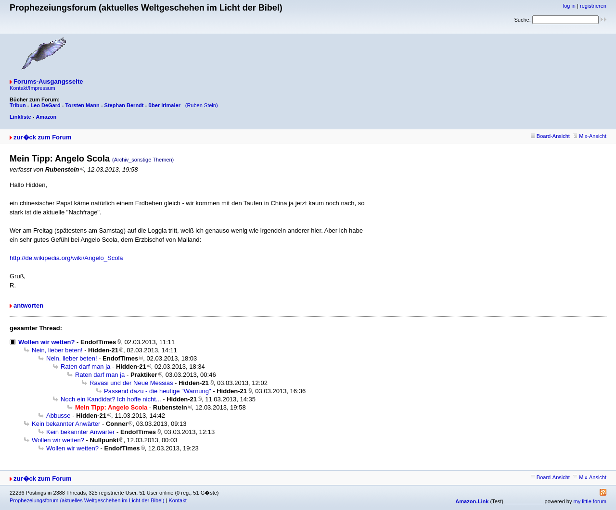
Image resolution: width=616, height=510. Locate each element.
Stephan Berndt (124, 105)
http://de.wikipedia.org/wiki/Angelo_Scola (66, 257)
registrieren (593, 6)
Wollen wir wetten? (46, 342)
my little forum (590, 501)
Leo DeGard (45, 105)
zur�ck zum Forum (42, 137)
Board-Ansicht (550, 136)
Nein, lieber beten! (57, 350)
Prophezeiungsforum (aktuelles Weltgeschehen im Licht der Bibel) (87, 500)
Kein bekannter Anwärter (66, 423)
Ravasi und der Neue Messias (131, 382)
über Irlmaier (164, 105)
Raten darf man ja (85, 366)
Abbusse (58, 415)
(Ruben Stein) (201, 105)
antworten (28, 305)
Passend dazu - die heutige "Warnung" (157, 391)
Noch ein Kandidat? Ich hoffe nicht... (111, 399)
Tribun (18, 105)
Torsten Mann (82, 105)
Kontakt (177, 500)
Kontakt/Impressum (32, 88)
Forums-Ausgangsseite (48, 81)
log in (569, 6)
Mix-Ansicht (589, 136)
